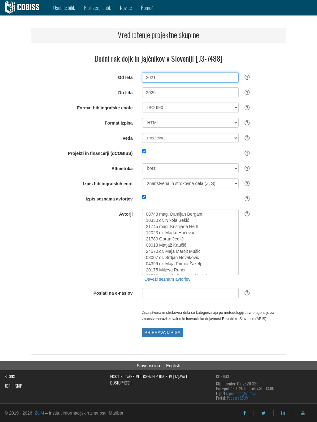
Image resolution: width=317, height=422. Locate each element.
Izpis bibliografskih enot (107, 183)
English (173, 365)
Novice (126, 7)
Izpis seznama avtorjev (109, 198)
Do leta (125, 92)
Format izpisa (118, 123)
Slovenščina (148, 365)
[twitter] (264, 413)
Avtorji (126, 214)
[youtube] (303, 413)
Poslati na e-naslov (113, 293)
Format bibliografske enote (105, 107)
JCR (8, 385)
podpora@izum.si (242, 393)
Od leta (125, 77)
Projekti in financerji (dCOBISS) (100, 153)
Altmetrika (121, 168)
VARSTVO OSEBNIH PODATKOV (149, 376)
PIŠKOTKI (117, 376)
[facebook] (244, 413)
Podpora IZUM (238, 397)
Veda (128, 138)
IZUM (38, 413)
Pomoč (147, 7)
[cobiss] (24, 7)
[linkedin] (283, 413)
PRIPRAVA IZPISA (162, 332)
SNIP (18, 385)
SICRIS (10, 376)
